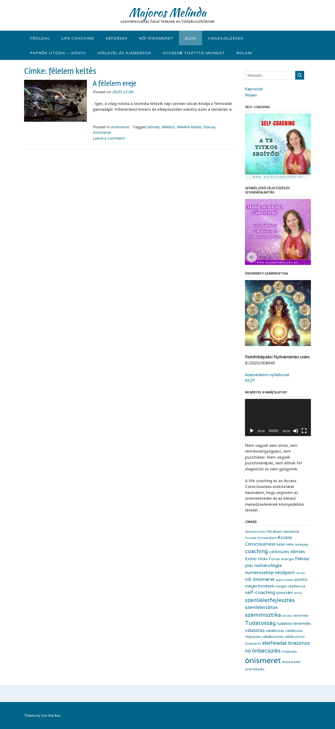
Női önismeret (156, 38)
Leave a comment (108, 138)
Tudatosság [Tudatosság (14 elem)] (260, 622)
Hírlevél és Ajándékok (124, 53)
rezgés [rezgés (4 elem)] (281, 586)
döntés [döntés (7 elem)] (297, 551)
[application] (278, 417)
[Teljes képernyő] (304, 430)
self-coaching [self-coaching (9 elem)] (260, 592)
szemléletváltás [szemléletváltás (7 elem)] (261, 607)
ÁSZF (250, 380)
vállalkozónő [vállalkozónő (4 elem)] (272, 636)
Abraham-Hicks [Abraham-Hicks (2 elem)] (255, 531)
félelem (168, 127)
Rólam (244, 53)
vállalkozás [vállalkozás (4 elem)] (275, 630)
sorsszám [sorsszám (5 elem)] (284, 592)
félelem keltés (189, 127)
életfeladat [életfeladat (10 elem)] (274, 643)
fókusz (209, 127)
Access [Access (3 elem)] (250, 538)
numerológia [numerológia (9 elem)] (268, 565)
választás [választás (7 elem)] (255, 630)
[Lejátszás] (251, 430)
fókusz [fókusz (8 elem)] (302, 558)
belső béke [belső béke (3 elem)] (285, 544)
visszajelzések (225, 38)
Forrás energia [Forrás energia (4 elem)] (281, 559)
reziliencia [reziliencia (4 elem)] (296, 586)
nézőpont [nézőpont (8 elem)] (285, 572)
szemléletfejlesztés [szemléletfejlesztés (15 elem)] (270, 600)
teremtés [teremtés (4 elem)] (301, 615)
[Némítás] (295, 430)
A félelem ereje (114, 83)
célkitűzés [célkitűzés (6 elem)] (279, 551)
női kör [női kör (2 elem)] (300, 573)
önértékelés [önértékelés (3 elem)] (254, 669)
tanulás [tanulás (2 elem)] (287, 615)
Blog (190, 38)
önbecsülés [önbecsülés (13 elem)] (266, 650)
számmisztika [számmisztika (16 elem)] (263, 614)
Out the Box (51, 715)
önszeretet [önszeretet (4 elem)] (291, 661)
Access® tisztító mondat (194, 53)
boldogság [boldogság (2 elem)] (301, 544)
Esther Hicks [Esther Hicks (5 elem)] (256, 558)
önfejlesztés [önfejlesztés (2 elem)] (289, 651)
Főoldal (40, 38)
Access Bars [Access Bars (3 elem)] (266, 538)
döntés (153, 127)
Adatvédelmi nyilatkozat (267, 374)
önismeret (120, 127)
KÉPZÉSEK (116, 38)
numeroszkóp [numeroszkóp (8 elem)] (259, 572)
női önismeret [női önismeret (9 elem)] (260, 579)
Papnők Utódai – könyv (58, 53)
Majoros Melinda (167, 12)
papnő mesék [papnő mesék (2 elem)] (284, 580)
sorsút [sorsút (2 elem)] (298, 593)
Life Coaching (77, 38)
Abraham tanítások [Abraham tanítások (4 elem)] (282, 531)
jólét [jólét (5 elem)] (249, 565)
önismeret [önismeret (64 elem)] (263, 660)
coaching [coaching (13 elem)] (256, 551)
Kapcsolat (254, 88)
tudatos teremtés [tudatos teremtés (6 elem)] (294, 623)
